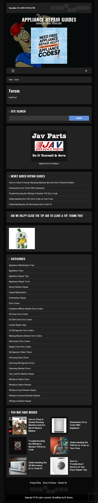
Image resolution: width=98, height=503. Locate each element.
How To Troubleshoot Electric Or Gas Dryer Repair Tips (59, 466)
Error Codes (14, 303)
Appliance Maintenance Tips (21, 265)
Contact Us (62, 482)
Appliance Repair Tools (19, 281)
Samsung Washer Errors (20, 368)
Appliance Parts (16, 270)
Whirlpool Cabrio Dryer (19, 379)
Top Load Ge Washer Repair (21, 374)
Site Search (18, 111)
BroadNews (57, 497)
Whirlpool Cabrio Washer (20, 385)
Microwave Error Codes (19, 341)
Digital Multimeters (17, 292)
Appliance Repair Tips (19, 276)
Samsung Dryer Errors (19, 357)
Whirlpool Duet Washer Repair (22, 390)
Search (79, 118)
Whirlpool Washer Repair (20, 401)
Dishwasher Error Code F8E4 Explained (26, 188)
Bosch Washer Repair (18, 287)
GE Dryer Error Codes (18, 314)
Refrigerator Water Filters (20, 352)
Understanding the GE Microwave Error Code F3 (30, 204)
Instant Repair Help (17, 325)
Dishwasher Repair (17, 298)
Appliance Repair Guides (49, 19)
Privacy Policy (35, 482)
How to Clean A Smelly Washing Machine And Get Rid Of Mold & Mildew (41, 182)
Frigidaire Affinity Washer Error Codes (26, 308)
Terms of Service (49, 482)
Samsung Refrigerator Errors (22, 363)
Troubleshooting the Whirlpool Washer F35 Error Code (33, 193)
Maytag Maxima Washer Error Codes (25, 336)
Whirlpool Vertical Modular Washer (24, 395)
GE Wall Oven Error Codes (20, 319)
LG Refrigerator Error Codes (21, 330)
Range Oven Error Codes (20, 347)
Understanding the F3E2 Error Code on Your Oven (31, 199)
